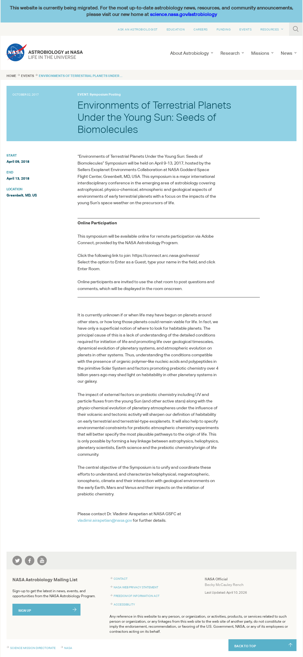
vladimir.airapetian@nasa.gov (105, 520)
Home (11, 76)
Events (245, 29)
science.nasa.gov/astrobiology (183, 14)
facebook (29, 560)
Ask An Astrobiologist (138, 29)
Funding (224, 29)
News (286, 53)
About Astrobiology (189, 53)
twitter (17, 560)
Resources (269, 29)
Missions (260, 53)
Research (230, 53)
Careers (201, 29)
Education (176, 29)
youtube (42, 560)
